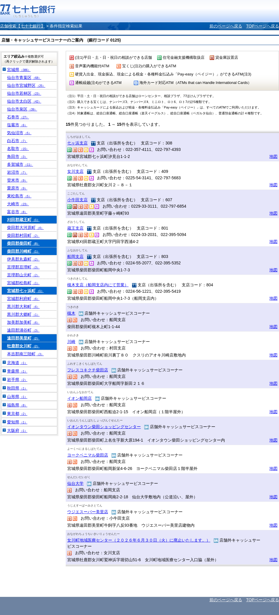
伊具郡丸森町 (23, 259)
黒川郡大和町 (23, 306)
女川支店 (75, 171)
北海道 (17, 362)
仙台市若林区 (24, 93)
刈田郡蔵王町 (23, 219)
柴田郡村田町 (23, 235)
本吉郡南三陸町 (25, 354)
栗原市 (17, 188)
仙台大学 (75, 483)
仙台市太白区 (24, 101)
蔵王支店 (75, 228)
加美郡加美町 (23, 322)
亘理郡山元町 (23, 275)
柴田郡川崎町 (23, 251)
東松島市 (19, 196)
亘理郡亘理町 (23, 267)
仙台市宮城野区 (26, 85)
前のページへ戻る (225, 26)
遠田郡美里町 (23, 338)
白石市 (17, 140)
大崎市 (18, 203)
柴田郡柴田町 (23, 243)
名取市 (18, 148)
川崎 (71, 341)
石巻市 (18, 117)
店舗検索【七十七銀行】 (22, 26)
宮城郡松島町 (23, 282)
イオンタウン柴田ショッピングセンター (104, 426)
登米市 (17, 180)
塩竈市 (17, 125)
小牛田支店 (77, 199)
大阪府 (17, 430)
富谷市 (17, 211)
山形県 (17, 396)
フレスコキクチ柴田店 (87, 370)
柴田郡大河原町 (25, 227)
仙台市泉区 (22, 109)
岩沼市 (17, 172)
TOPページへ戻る (262, 26)
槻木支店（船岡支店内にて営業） (98, 284)
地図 (273, 156)
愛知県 (17, 422)
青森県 (17, 371)
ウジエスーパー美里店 (87, 511)
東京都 (17, 413)
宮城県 (19, 69)
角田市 (17, 156)
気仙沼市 (19, 132)
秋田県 (17, 388)
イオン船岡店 (79, 398)
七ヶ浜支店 (77, 143)
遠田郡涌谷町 (23, 330)
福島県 (17, 405)
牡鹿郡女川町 (23, 346)
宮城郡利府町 (23, 298)
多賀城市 (20, 164)
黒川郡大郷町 (23, 314)
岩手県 (17, 379)
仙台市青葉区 (24, 77)
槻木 (71, 313)
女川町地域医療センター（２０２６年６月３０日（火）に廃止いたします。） (138, 540)
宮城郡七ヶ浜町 (25, 290)
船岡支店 (75, 256)
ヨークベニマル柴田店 (87, 455)
